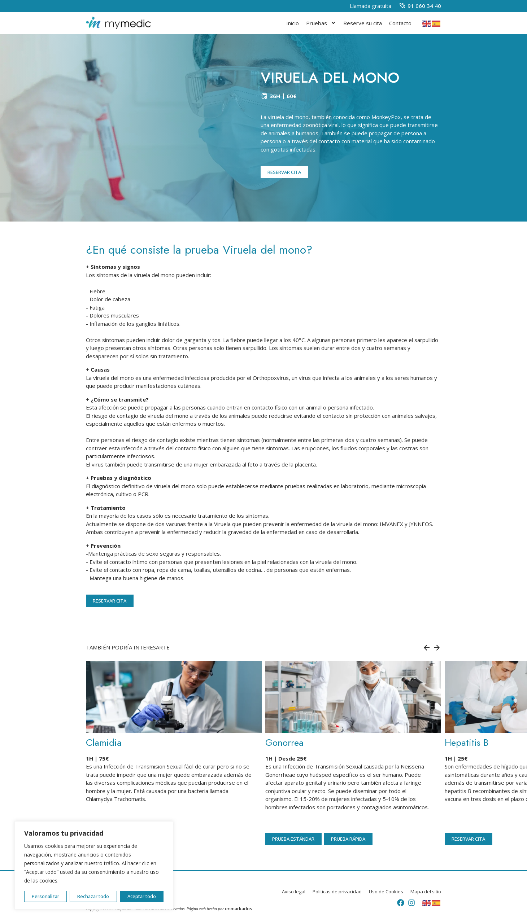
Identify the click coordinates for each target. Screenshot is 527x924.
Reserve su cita (362, 23)
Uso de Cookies (386, 892)
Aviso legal (293, 892)
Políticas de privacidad (337, 892)
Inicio (292, 23)
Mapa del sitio (425, 892)
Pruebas (321, 23)
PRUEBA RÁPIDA (348, 839)
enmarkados (238, 908)
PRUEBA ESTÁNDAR (293, 839)
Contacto (400, 23)
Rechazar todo (93, 896)
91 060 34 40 (424, 5)
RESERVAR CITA (284, 172)
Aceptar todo (141, 896)
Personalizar (45, 896)
